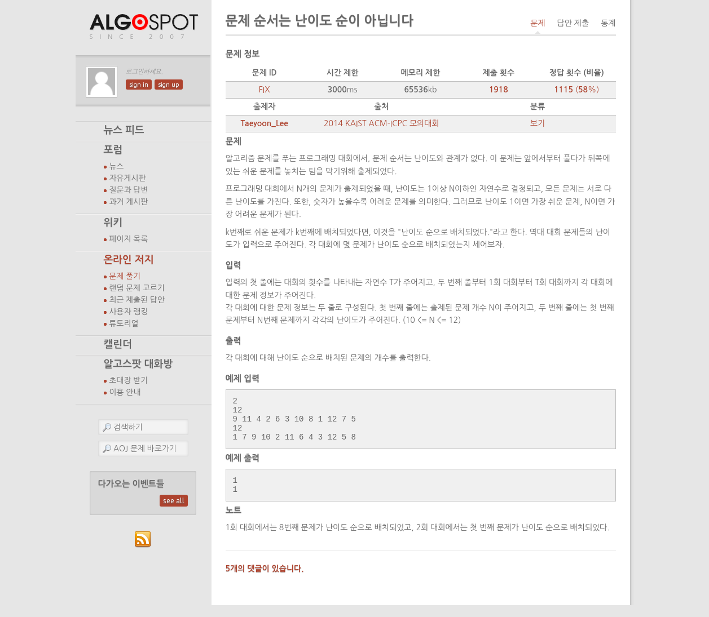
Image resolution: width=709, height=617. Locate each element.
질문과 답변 (128, 190)
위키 (113, 222)
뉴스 (116, 166)
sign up (168, 84)
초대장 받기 (128, 380)
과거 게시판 (128, 202)
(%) (576, 90)
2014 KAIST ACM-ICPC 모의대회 (381, 123)
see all (173, 500)
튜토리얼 (124, 323)
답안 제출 (573, 23)
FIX (264, 90)
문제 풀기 (125, 276)
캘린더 (118, 344)
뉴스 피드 (124, 130)
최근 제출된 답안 (137, 300)
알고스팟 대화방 (138, 364)
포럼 (113, 150)
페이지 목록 (128, 239)
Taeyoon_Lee (264, 123)
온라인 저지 (129, 260)
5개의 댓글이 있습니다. (265, 580)
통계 (608, 23)
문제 (537, 23)
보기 (537, 123)
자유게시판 (127, 178)
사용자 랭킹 (128, 312)
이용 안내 (125, 392)
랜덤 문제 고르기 (137, 288)
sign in (138, 84)
